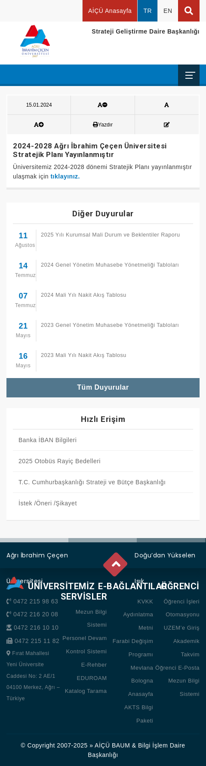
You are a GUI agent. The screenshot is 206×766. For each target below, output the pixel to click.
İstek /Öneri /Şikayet (47, 503)
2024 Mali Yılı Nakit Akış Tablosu (83, 295)
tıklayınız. (65, 176)
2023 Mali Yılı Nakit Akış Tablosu (83, 355)
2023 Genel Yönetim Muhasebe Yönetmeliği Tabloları (110, 325)
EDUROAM (92, 678)
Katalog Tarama (86, 691)
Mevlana (142, 667)
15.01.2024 (39, 105)
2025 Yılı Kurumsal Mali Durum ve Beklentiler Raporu (110, 235)
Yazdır (103, 125)
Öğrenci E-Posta (177, 667)
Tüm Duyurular (103, 387)
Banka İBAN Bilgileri (47, 440)
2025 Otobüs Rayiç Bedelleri (59, 461)
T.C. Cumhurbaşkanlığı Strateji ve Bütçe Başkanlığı (92, 482)
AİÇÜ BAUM (112, 745)
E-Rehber (94, 664)
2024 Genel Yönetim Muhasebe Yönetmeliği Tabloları (110, 265)
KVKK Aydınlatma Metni (138, 614)
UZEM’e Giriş (182, 627)
